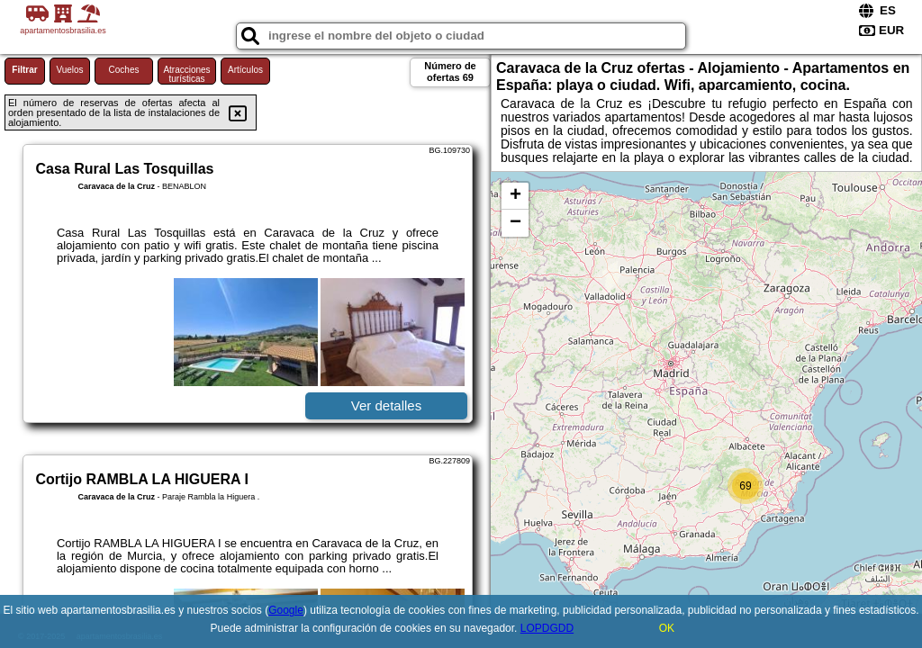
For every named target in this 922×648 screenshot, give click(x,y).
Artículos (245, 70)
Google (285, 610)
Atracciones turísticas (186, 74)
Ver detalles (386, 405)
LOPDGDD (547, 628)
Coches (124, 70)
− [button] (515, 223)
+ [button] (515, 196)
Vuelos (69, 70)
